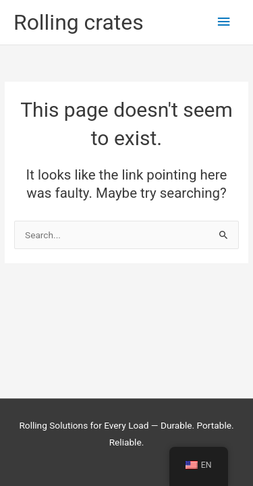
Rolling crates (78, 22)
